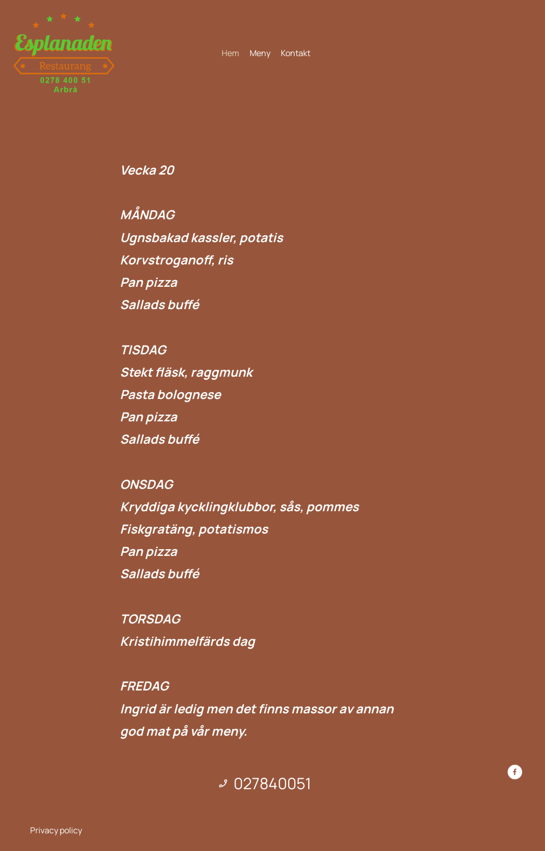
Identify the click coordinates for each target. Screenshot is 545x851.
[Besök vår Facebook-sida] (515, 772)
